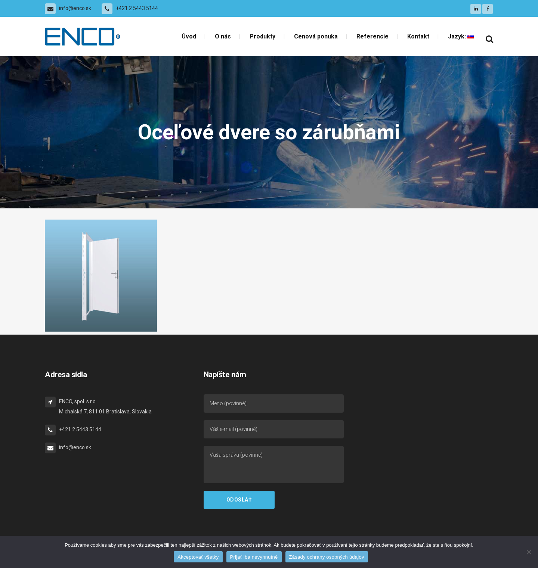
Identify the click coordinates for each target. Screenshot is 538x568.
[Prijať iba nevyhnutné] (528, 552)
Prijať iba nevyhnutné (254, 557)
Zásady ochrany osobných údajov (326, 557)
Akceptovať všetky (198, 557)
